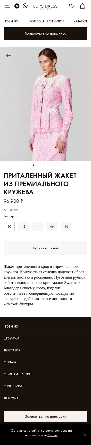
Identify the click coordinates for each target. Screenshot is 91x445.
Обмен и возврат (18, 374)
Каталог (80, 21)
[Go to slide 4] (44, 165)
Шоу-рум (11, 338)
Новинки (11, 21)
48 (66, 226)
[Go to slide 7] (54, 165)
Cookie (53, 435)
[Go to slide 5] (47, 165)
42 (23, 226)
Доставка (12, 350)
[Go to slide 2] (37, 165)
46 (52, 226)
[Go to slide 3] (40, 165)
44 (38, 226)
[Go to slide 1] (33, 165)
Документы (13, 398)
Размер (9, 216)
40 (9, 226)
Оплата (10, 362)
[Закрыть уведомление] (85, 434)
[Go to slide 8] (57, 165)
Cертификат (14, 386)
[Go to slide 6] (50, 165)
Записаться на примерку (45, 33)
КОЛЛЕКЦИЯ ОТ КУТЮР (46, 21)
